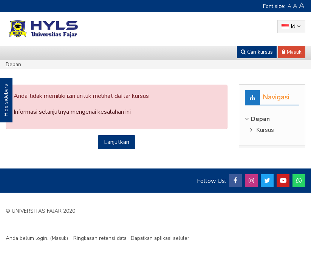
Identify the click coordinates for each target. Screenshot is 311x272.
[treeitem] (272, 119)
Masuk (59, 238)
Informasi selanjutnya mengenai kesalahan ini (72, 112)
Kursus (265, 130)
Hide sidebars (5, 100)
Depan (13, 64)
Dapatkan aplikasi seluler (160, 238)
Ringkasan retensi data (100, 238)
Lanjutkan (116, 142)
